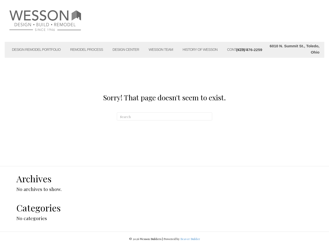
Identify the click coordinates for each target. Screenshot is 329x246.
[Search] (164, 116)
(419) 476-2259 (249, 50)
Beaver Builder (190, 239)
